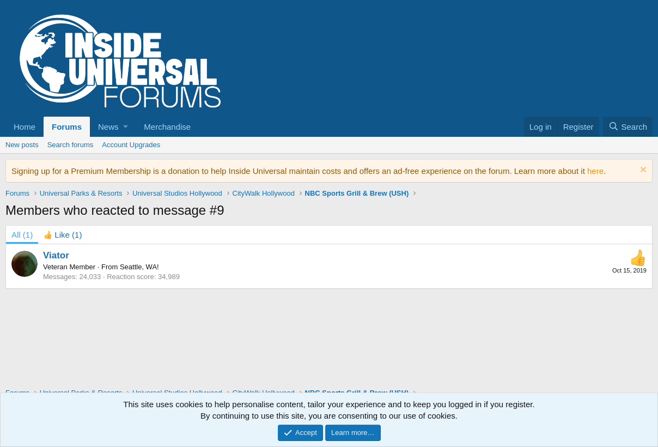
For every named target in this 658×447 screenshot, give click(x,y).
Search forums (70, 145)
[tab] (62, 235)
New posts (22, 145)
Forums (67, 126)
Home (24, 126)
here (595, 171)
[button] (113, 127)
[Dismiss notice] (642, 171)
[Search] (628, 127)
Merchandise (167, 126)
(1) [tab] (22, 234)
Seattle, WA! (139, 267)
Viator (56, 255)
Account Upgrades (131, 145)
